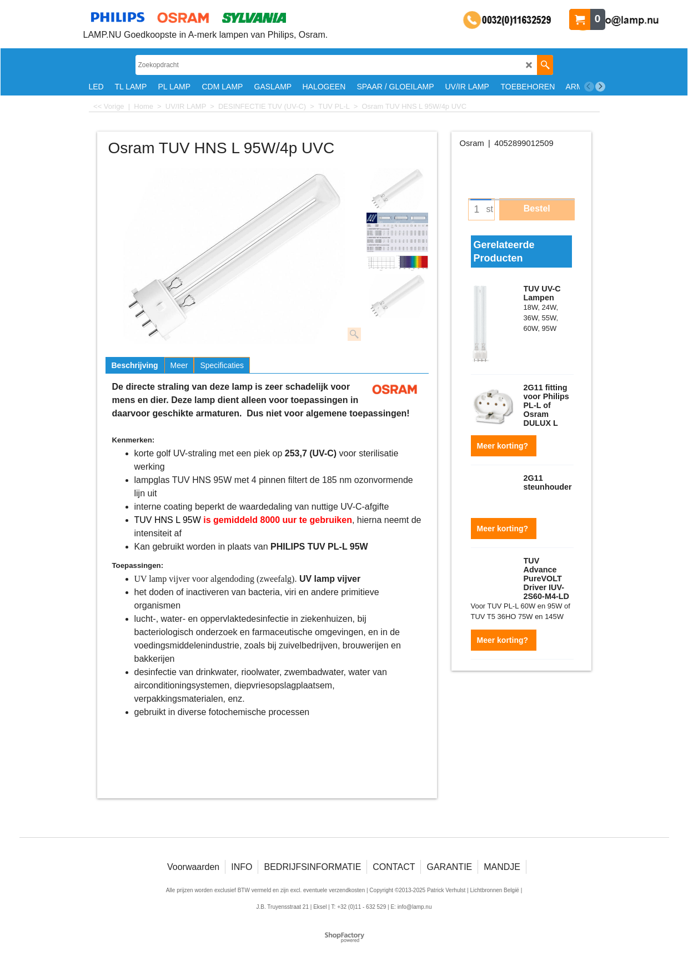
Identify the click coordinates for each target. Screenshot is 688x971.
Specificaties (222, 365)
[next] (600, 87)
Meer (179, 365)
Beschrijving (135, 365)
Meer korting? (503, 442)
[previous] (589, 87)
